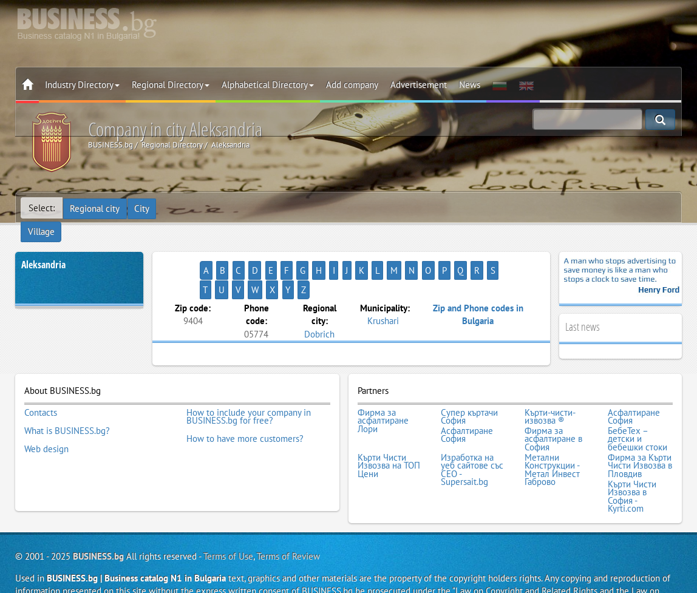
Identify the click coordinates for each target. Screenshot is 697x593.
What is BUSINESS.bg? (67, 403)
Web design (46, 419)
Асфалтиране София (634, 390)
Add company (352, 84)
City (143, 208)
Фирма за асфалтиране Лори (383, 394)
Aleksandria (43, 246)
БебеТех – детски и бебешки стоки (637, 411)
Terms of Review (288, 523)
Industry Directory (82, 84)
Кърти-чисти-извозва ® (550, 390)
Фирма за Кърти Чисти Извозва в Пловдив (640, 436)
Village (179, 208)
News (469, 84)
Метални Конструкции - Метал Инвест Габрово (552, 440)
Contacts (40, 386)
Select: (42, 208)
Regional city (95, 208)
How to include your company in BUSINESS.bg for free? (248, 390)
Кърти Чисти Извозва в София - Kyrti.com (632, 464)
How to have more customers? (245, 411)
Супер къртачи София (469, 390)
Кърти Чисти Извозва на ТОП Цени (389, 436)
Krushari (383, 283)
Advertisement (418, 84)
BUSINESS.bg (98, 523)
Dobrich (319, 296)
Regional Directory (170, 84)
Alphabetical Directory (268, 84)
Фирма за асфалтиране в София (553, 411)
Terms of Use (228, 523)
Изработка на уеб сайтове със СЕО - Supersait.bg (472, 440)
